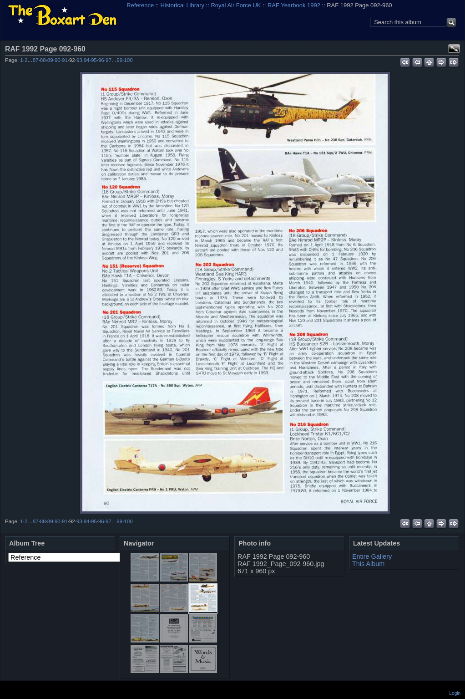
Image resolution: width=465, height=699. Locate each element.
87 (36, 60)
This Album (368, 563)
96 (101, 60)
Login (455, 693)
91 (65, 60)
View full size (454, 49)
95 (94, 60)
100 (128, 60)
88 (43, 60)
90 (58, 60)
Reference (140, 5)
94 (87, 60)
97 (108, 60)
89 (50, 60)
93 (79, 60)
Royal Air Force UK (236, 5)
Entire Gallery (372, 556)
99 (119, 60)
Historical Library (182, 5)
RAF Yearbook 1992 (294, 5)
